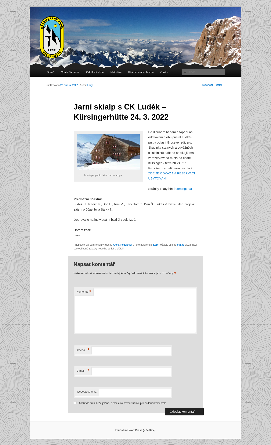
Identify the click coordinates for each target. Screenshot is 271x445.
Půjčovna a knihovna (141, 72)
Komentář (84, 292)
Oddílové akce (95, 72)
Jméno (83, 350)
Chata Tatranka (70, 72)
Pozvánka (126, 244)
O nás (164, 72)
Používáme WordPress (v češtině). (135, 430)
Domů (50, 72)
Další (220, 85)
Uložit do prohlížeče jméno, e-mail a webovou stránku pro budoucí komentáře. (123, 403)
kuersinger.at (183, 188)
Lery (90, 85)
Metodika (116, 72)
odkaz (180, 244)
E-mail (83, 371)
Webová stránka (87, 391)
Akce (116, 244)
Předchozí (205, 85)
